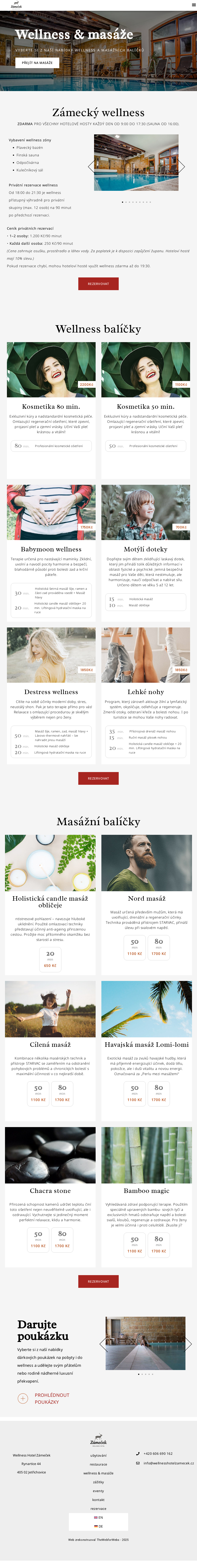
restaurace (98, 1470)
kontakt (98, 1506)
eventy (98, 1497)
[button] (194, 5)
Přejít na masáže (42, 67)
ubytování (98, 1462)
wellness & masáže (98, 1479)
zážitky (98, 1488)
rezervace (99, 1515)
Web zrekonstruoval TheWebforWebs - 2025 (98, 1546)
